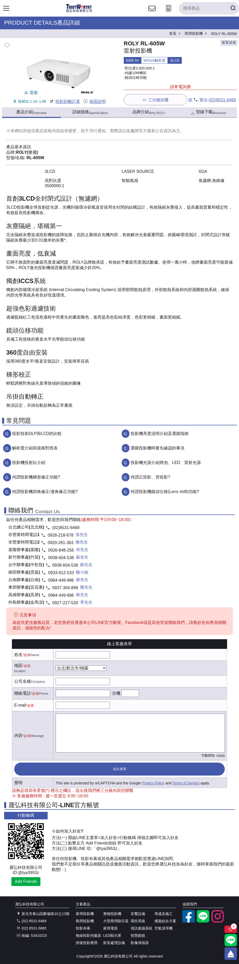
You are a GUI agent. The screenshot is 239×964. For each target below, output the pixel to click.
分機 (116, 693)
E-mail (20, 705)
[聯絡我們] (152, 13)
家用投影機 (85, 914)
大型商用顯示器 (115, 921)
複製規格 (229, 42)
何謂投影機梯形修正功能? (36, 477)
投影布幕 (83, 928)
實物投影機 (112, 914)
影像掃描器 (140, 943)
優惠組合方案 (165, 921)
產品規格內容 (47, 131)
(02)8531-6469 (222, 100)
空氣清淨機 (163, 928)
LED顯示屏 (112, 935)
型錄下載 (208, 113)
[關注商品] (230, 929)
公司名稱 (22, 681)
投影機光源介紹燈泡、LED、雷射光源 (166, 462)
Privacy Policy (153, 783)
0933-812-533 (61, 573)
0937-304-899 (65, 588)
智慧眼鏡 (138, 935)
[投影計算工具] (168, 13)
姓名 (18, 654)
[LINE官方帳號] (203, 921)
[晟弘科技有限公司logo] (79, 11)
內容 (18, 735)
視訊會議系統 (141, 928)
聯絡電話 (22, 693)
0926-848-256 (61, 550)
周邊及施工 (163, 914)
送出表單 (119, 769)
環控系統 (138, 921)
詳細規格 (90, 112)
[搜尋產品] (209, 8)
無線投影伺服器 (88, 935)
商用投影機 (85, 921)
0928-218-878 (61, 535)
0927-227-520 (65, 603)
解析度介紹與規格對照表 (35, 448)
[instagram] (217, 921)
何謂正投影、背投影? (150, 477)
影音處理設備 (114, 943)
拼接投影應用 (86, 943)
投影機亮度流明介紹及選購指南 (160, 433)
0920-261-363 (61, 542)
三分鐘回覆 (155, 99)
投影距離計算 (64, 101)
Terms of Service (185, 783)
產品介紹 (31, 112)
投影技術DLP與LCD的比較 (37, 433)
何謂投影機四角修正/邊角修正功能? (45, 491)
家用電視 (110, 928)
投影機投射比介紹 (28, 462)
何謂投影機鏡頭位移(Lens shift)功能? (165, 491)
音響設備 (138, 914)
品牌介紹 (148, 112)
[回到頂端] (230, 953)
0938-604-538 (61, 557)
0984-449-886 (61, 580)
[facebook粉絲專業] (188, 921)
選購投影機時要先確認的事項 (157, 448)
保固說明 (94, 101)
